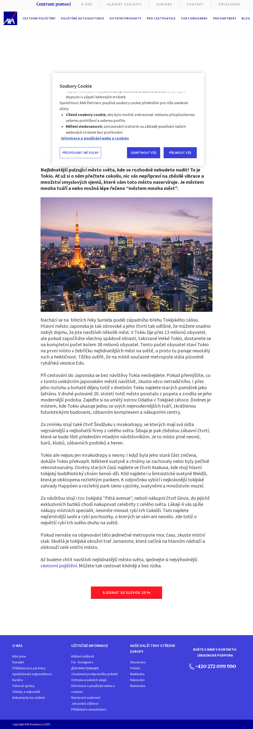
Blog (246, 18)
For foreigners (194, 18)
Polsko (135, 668)
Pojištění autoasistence (82, 18)
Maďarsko (137, 674)
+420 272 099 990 (212, 666)
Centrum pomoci (53, 4)
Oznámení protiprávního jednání (94, 674)
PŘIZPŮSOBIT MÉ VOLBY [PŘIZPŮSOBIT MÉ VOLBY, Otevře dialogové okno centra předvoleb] (80, 152)
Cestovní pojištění (39, 18)
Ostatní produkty (125, 18)
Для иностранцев (84, 668)
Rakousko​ (137, 680)
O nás (86, 4)
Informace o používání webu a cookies (93, 689)
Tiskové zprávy (23, 686)
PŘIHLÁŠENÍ (230, 4)
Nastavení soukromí (85, 697)
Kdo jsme (19, 656)
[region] (128, 119)
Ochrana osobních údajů (89, 680)
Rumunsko (137, 686)
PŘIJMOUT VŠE (180, 152)
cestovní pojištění (59, 565)
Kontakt (195, 4)
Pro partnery (224, 18)
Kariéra (17, 680)
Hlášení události (82, 656)
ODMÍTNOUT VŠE (143, 152)
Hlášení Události (124, 4)
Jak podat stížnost (84, 703)
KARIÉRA (164, 4)
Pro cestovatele (161, 18)
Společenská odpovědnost (32, 674)
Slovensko (138, 662)
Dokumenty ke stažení (28, 697)
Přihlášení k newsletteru (88, 709)
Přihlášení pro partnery (29, 668)
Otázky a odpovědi (26, 691)
